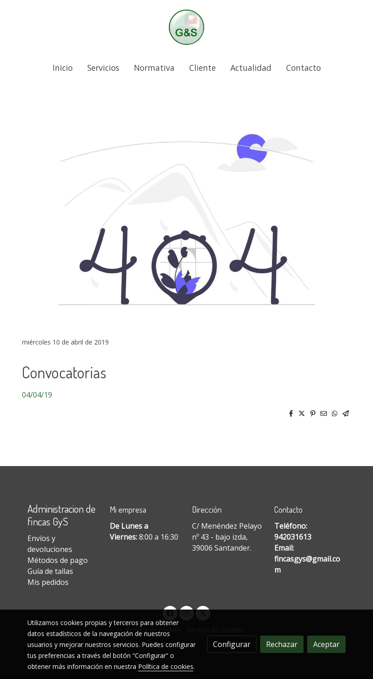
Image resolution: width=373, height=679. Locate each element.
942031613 (292, 537)
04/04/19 (37, 395)
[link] (186, 27)
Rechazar (282, 644)
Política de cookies (165, 666)
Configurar (231, 644)
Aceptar (326, 644)
